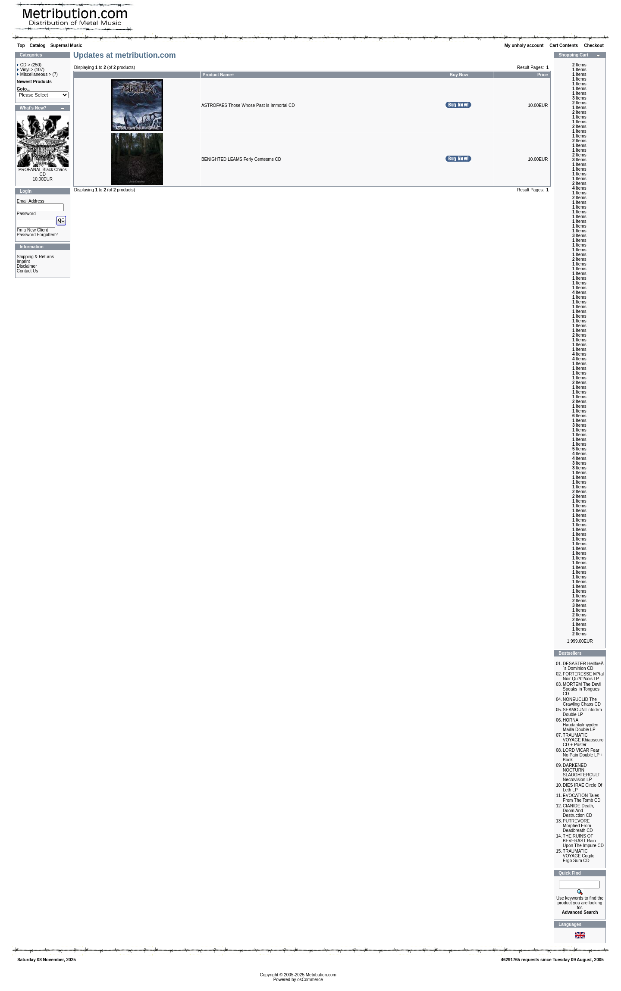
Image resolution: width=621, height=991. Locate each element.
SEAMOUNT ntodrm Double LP (582, 712)
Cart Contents (564, 45)
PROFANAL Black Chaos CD (43, 172)
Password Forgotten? (37, 234)
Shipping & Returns (35, 256)
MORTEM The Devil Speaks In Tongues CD (582, 689)
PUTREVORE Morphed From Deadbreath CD (578, 826)
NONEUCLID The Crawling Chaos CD (582, 702)
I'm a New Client (32, 230)
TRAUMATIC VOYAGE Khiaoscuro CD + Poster (583, 740)
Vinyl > (25, 69)
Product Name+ (219, 74)
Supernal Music (66, 45)
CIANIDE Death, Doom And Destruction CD (578, 810)
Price (542, 74)
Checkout (594, 45)
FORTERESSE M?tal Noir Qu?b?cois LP (583, 676)
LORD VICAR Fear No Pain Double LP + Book (583, 755)
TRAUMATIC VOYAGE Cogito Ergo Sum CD (578, 856)
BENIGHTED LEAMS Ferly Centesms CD (241, 159)
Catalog (38, 45)
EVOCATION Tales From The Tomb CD (581, 798)
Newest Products (34, 81)
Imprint (23, 261)
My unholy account (525, 45)
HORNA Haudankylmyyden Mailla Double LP (580, 725)
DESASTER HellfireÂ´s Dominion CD (583, 666)
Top (21, 45)
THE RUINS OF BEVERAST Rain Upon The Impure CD (583, 841)
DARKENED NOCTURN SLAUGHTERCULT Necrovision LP (581, 772)
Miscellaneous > (34, 74)
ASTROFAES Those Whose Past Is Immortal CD (248, 105)
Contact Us (27, 271)
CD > (23, 65)
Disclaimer (27, 266)
